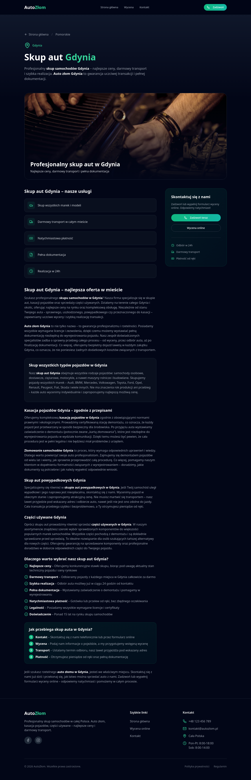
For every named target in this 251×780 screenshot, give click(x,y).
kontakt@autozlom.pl (203, 729)
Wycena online (195, 228)
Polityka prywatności (197, 766)
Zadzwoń (215, 7)
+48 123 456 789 (200, 721)
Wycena (129, 7)
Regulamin (220, 766)
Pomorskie (63, 34)
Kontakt (144, 7)
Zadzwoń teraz (195, 217)
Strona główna (109, 7)
